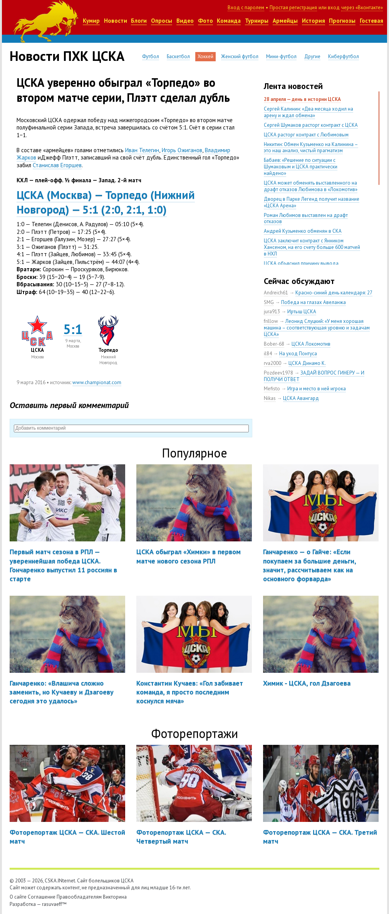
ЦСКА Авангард (301, 398)
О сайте (18, 897)
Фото (205, 20)
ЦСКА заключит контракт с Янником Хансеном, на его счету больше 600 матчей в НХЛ (312, 247)
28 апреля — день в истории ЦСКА (302, 99)
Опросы (161, 20)
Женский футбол (239, 56)
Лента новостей (293, 86)
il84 (268, 353)
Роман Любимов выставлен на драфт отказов (306, 218)
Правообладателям (79, 897)
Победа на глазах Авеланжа (313, 302)
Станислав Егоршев (57, 165)
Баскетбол (178, 56)
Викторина (115, 897)
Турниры (256, 20)
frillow (271, 321)
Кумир (91, 20)
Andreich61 (276, 292)
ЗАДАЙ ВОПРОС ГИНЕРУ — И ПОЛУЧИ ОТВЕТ (314, 376)
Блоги (139, 20)
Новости (115, 20)
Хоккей (205, 56)
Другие (312, 56)
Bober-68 (274, 344)
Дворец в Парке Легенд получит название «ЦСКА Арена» (311, 202)
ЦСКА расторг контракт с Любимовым (306, 134)
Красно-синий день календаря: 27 (333, 292)
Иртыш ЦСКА (301, 311)
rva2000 (272, 363)
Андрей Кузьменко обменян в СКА (303, 231)
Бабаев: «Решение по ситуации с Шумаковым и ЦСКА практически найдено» (300, 166)
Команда (229, 20)
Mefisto (272, 388)
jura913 (272, 311)
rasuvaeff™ (54, 904)
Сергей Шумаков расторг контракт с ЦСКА (311, 125)
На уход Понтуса (298, 353)
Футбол (150, 56)
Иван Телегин (142, 150)
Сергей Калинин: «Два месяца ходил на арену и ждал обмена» (308, 112)
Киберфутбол (343, 56)
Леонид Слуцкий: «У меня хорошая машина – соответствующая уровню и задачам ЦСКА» (317, 328)
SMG (269, 302)
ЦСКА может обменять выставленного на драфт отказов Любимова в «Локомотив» (310, 186)
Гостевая (371, 20)
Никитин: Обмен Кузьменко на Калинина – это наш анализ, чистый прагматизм (311, 147)
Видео (185, 20)
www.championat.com (96, 382)
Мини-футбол (281, 56)
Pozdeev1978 (278, 373)
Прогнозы (342, 20)
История (313, 20)
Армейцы (285, 20)
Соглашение (41, 897)
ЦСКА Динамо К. (307, 363)
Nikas (270, 398)
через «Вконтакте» (362, 7)
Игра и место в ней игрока (316, 388)
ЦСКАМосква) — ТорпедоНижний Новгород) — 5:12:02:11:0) (106, 202)
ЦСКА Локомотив (311, 344)
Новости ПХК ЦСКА (67, 56)
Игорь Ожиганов (182, 150)
